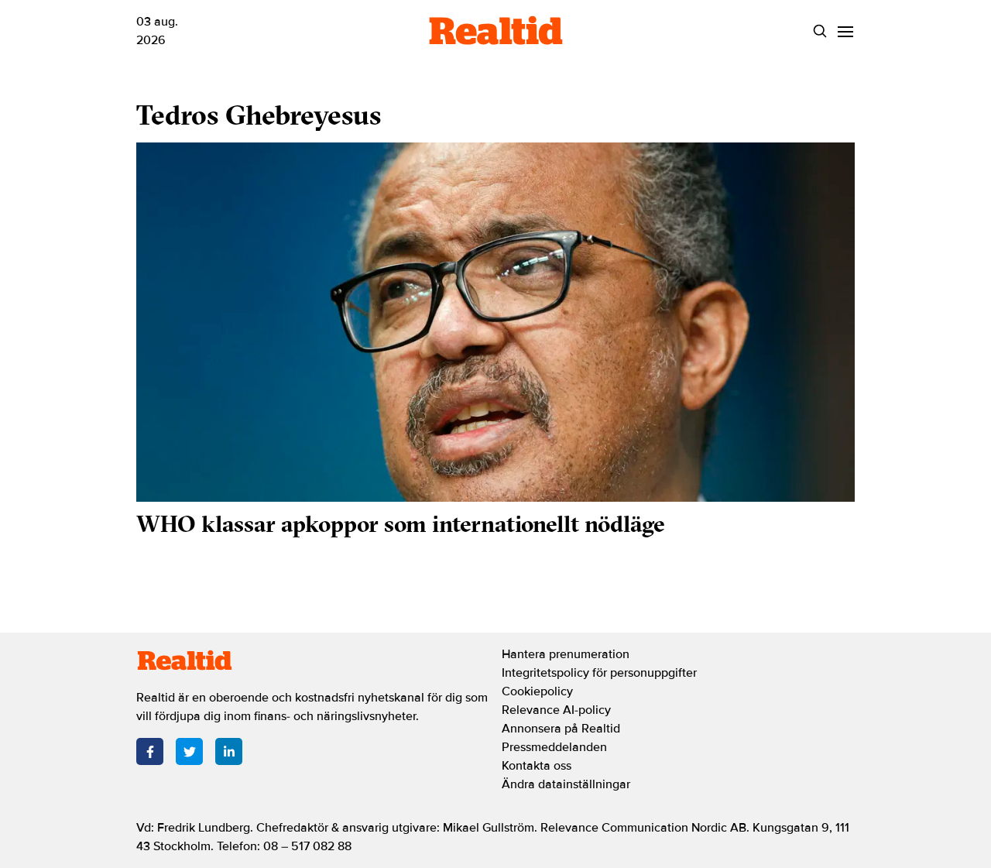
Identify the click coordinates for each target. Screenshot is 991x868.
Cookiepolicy (537, 691)
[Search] (819, 31)
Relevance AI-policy (556, 710)
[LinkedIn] (228, 751)
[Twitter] (189, 751)
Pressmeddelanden (554, 747)
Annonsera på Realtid (561, 728)
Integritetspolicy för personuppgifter (599, 673)
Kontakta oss (536, 766)
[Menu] (845, 31)
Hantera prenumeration (565, 654)
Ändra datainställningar (566, 784)
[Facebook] (149, 751)
